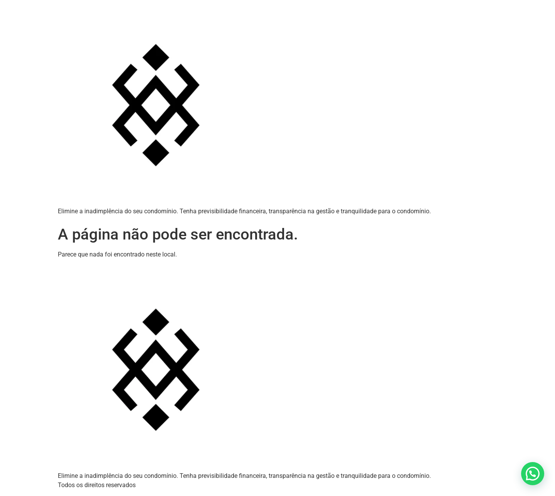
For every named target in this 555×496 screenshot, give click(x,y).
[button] (532, 473)
